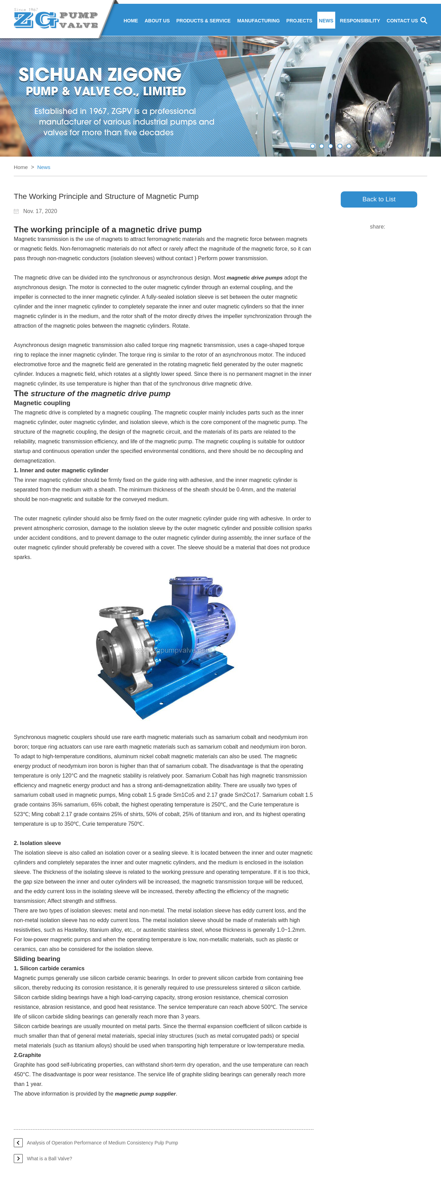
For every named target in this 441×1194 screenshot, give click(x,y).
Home (131, 21)
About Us (157, 21)
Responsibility (360, 21)
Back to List (379, 200)
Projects (299, 21)
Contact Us (402, 21)
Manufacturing (258, 21)
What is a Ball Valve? (49, 1159)
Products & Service (203, 21)
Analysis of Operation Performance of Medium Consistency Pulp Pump (102, 1143)
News (326, 21)
